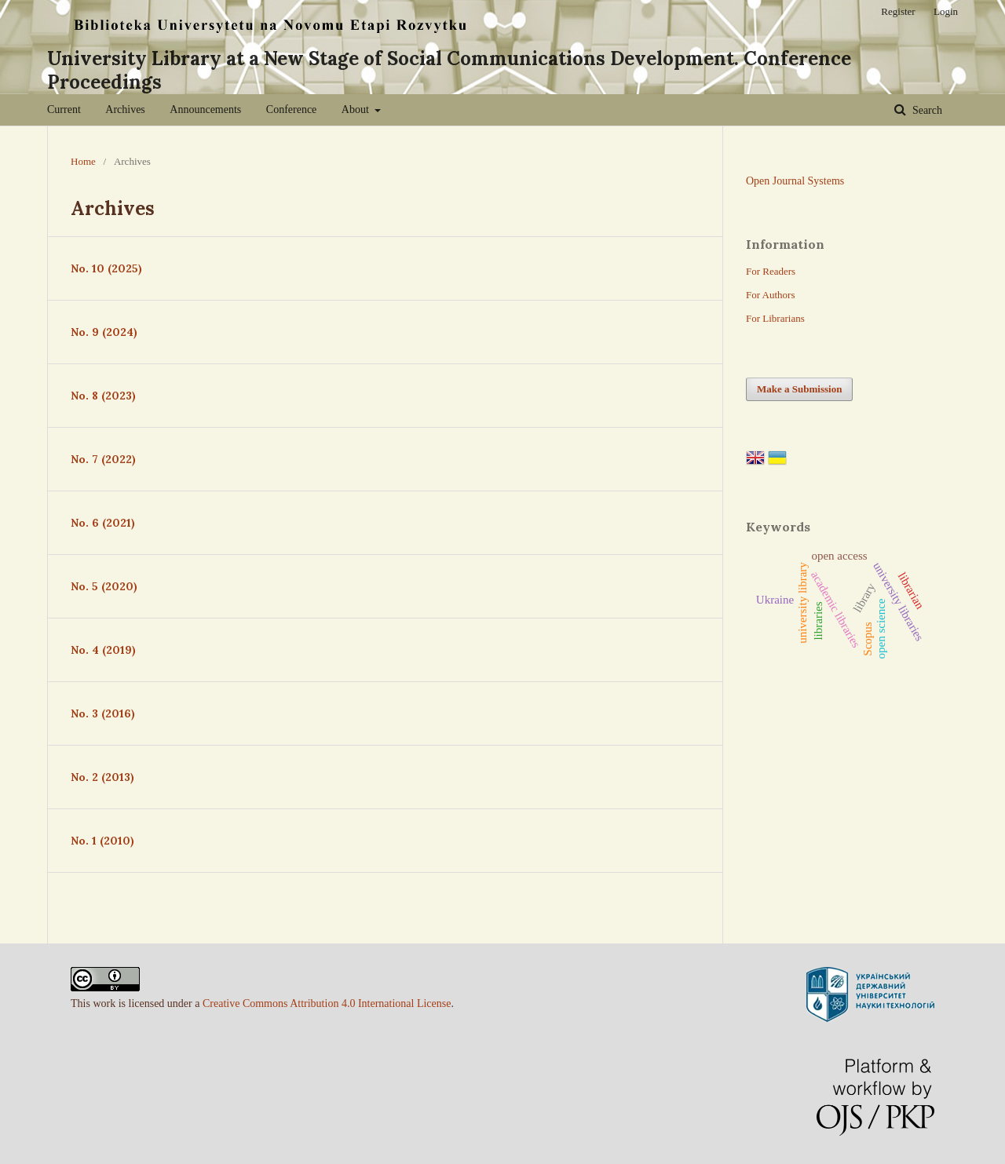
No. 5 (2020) (104, 586)
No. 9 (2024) (104, 332)
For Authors (770, 295)
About (357, 109)
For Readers (770, 271)
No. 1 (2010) (102, 841)
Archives (125, 109)
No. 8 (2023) (103, 396)
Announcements (205, 109)
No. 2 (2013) (102, 777)
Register (898, 11)
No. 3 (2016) (103, 713)
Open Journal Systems (795, 181)
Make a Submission (799, 389)
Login (946, 11)
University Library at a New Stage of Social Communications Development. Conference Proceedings (449, 70)
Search (925, 110)
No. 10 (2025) (106, 268)
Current (64, 109)
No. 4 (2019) (103, 650)
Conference (291, 109)
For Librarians (775, 318)
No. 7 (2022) (103, 459)
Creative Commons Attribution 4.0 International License (327, 1003)
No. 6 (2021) (103, 523)
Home (83, 161)
